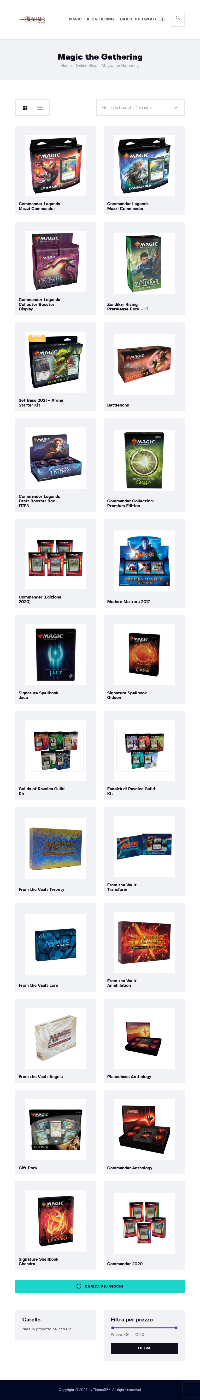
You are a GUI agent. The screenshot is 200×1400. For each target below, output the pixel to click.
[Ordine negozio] (140, 107)
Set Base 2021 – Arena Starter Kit (41, 402)
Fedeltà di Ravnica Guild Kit (131, 791)
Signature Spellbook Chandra (39, 1261)
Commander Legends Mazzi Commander (39, 206)
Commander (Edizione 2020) (40, 599)
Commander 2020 (125, 1264)
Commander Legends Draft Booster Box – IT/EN (39, 501)
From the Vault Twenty (41, 890)
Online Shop (87, 66)
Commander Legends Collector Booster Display (39, 304)
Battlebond (118, 405)
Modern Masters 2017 (128, 602)
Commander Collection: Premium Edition (130, 503)
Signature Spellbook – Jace (40, 695)
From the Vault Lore (38, 985)
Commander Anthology (129, 1168)
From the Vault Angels (41, 1077)
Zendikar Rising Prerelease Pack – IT (127, 306)
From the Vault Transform (122, 887)
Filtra (144, 1348)
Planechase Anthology (129, 1077)
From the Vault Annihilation (122, 983)
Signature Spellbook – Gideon (129, 695)
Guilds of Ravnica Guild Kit (42, 791)
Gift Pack (28, 1168)
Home (66, 66)
